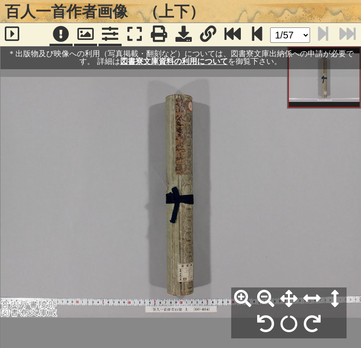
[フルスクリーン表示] (134, 34)
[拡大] (242, 299)
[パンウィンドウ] (85, 34)
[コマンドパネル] (110, 34)
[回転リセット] (288, 324)
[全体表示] (288, 299)
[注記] (61, 34)
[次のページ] (257, 34)
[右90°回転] (312, 324)
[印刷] (159, 34)
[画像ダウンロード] (183, 34)
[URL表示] (208, 34)
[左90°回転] (265, 324)
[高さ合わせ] (335, 299)
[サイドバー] (12, 34)
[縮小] (265, 299)
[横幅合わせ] (312, 299)
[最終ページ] (232, 34)
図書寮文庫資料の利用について (174, 61)
